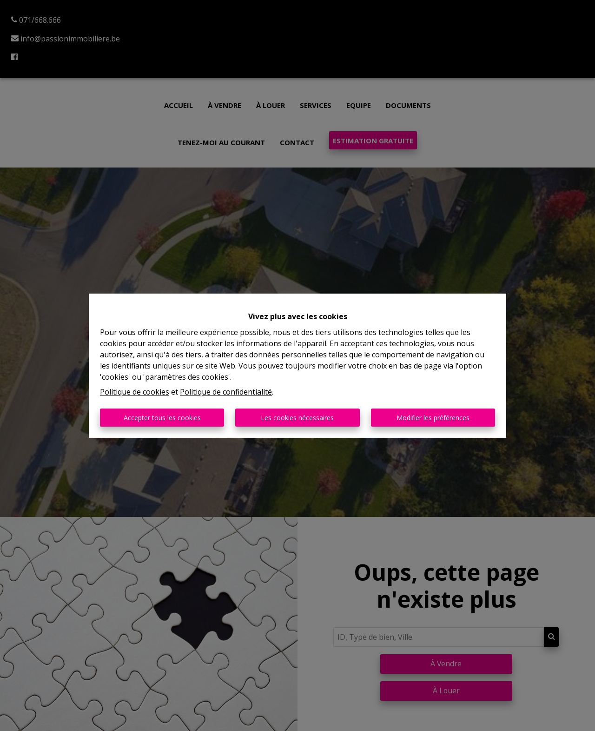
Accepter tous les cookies (162, 417)
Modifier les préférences (433, 417)
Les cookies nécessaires (297, 417)
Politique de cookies (134, 392)
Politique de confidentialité (226, 392)
